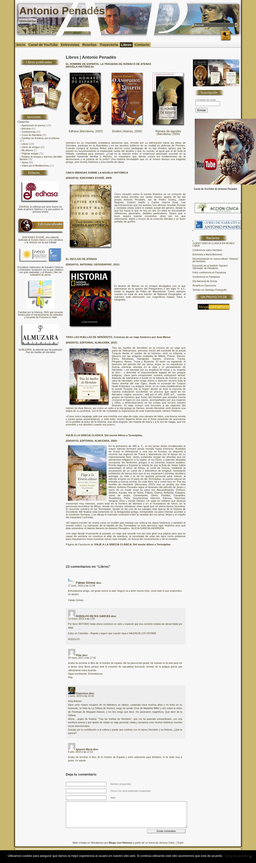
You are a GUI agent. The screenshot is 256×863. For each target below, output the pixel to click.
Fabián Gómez (86, 582)
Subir (180, 842)
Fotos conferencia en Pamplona (209, 272)
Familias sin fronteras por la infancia (40, 138)
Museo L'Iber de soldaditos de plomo (46, 273)
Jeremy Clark (167, 842)
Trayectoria (109, 45)
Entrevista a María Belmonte (207, 254)
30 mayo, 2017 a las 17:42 (82, 658)
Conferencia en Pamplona (206, 277)
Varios (25, 162)
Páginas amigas (30, 153)
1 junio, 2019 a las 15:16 (81, 696)
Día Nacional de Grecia (204, 281)
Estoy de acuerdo (236, 856)
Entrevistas (70, 45)
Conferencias (29, 132)
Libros (126, 45)
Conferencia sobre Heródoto (207, 250)
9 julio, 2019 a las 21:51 (80, 752)
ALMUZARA (25, 349)
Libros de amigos (31, 147)
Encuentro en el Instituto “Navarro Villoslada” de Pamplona (210, 266)
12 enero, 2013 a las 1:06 (81, 619)
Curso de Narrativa (31, 135)
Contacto (142, 45)
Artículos (26, 128)
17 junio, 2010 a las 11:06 (81, 585)
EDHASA (24, 207)
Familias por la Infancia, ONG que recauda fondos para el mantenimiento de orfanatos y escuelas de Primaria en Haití (40, 315)
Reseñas (89, 45)
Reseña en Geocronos (204, 285)
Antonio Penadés (62, 11)
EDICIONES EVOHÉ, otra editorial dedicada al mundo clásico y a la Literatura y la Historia (40, 240)
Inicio (20, 45)
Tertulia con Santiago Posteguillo (209, 290)
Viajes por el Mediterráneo (35, 165)
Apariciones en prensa (33, 125)
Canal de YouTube (43, 45)
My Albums (27, 150)
